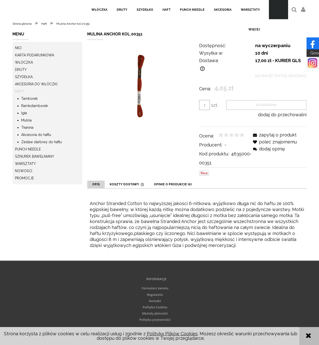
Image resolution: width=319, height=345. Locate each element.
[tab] (96, 184)
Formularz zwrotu (155, 288)
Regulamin (155, 295)
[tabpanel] (197, 224)
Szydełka (24, 77)
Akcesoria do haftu (36, 135)
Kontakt (155, 301)
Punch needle (28, 149)
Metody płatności (155, 313)
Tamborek (29, 99)
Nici (18, 48)
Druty (21, 70)
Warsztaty (25, 164)
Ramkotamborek (34, 106)
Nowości (23, 171)
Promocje (24, 178)
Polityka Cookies (155, 307)
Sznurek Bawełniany (34, 156)
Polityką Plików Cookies (172, 333)
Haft (19, 91)
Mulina (26, 120)
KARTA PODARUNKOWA (34, 55)
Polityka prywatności (155, 320)
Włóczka (24, 62)
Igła (24, 113)
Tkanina (27, 127)
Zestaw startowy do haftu (41, 142)
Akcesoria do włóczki (36, 84)
